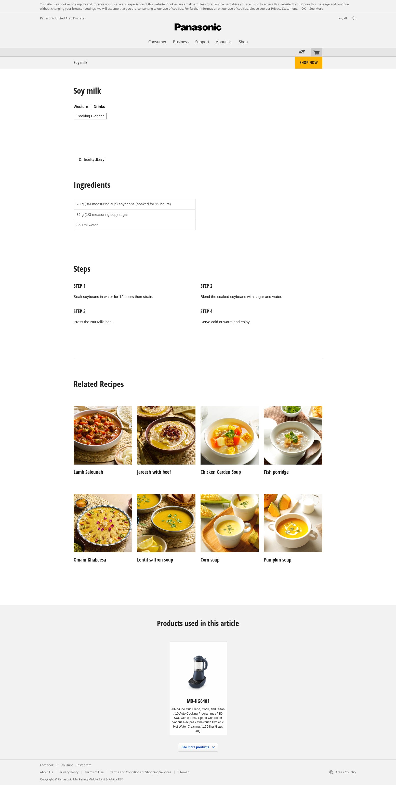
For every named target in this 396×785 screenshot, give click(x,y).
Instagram (83, 765)
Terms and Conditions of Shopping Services (140, 772)
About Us (46, 772)
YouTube (67, 765)
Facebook (47, 765)
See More (316, 8)
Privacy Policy (68, 772)
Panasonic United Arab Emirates (63, 18)
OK (303, 8)
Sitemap (183, 772)
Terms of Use (94, 772)
